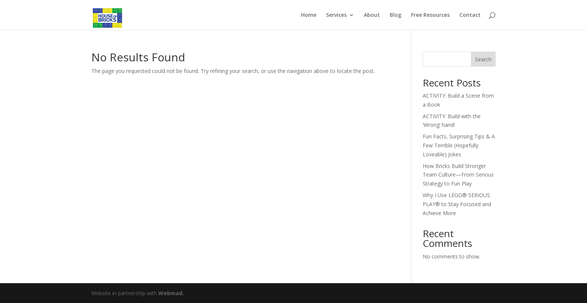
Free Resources (430, 15)
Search (483, 59)
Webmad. (171, 293)
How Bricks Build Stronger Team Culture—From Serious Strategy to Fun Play (458, 174)
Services (336, 15)
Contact (470, 15)
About (372, 15)
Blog (395, 15)
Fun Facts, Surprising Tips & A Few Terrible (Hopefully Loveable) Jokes (459, 145)
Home (308, 15)
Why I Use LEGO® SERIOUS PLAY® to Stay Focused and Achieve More (457, 204)
